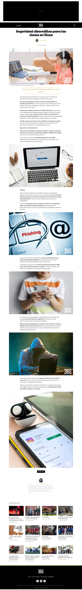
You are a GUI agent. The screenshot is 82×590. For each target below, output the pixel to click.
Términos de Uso (37, 588)
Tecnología (41, 471)
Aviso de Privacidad (44, 588)
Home (29, 576)
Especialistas (51, 576)
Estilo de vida (44, 576)
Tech (37, 45)
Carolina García (43, 40)
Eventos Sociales (36, 576)
